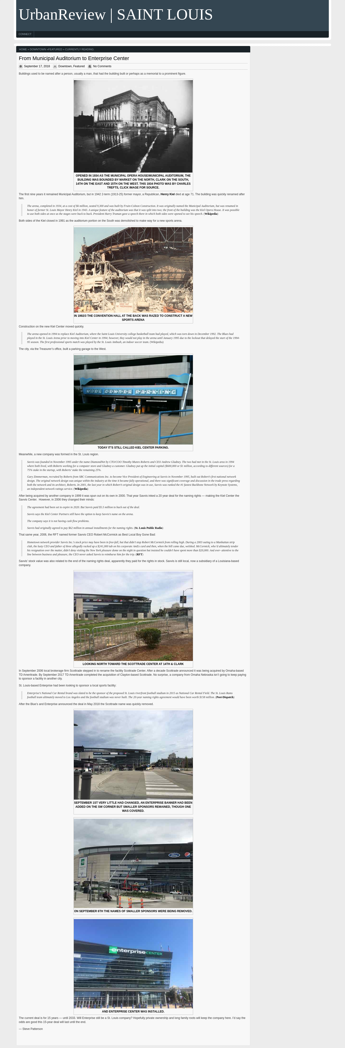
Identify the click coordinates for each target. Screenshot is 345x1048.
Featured (55, 49)
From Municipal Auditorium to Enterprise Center (74, 58)
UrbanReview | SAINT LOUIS (116, 14)
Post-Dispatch (224, 697)
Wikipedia (211, 213)
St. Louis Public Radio (148, 528)
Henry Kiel (168, 194)
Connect (25, 34)
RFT (139, 554)
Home (23, 49)
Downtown (38, 49)
